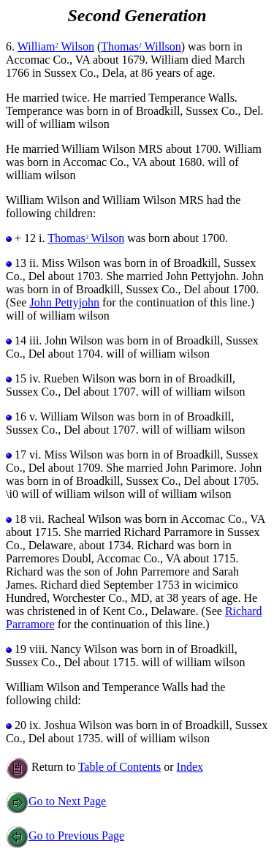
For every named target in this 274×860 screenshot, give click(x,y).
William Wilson (56, 46)
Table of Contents (119, 767)
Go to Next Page (56, 801)
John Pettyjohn (64, 302)
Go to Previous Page (65, 835)
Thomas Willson (140, 46)
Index (190, 767)
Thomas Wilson (85, 238)
